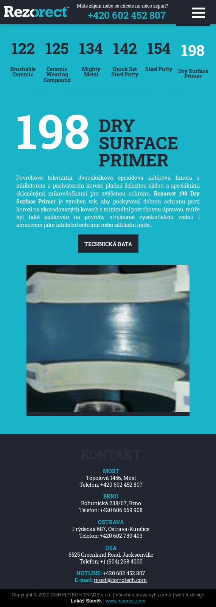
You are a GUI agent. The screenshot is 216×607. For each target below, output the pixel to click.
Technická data (108, 244)
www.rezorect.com (126, 601)
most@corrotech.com (120, 580)
